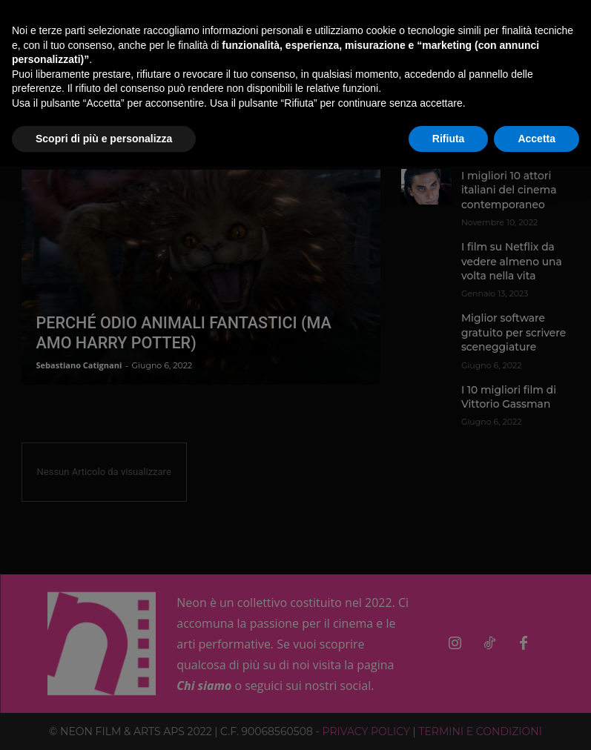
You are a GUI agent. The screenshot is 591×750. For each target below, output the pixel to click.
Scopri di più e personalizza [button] (104, 139)
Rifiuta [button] (448, 139)
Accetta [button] (536, 139)
